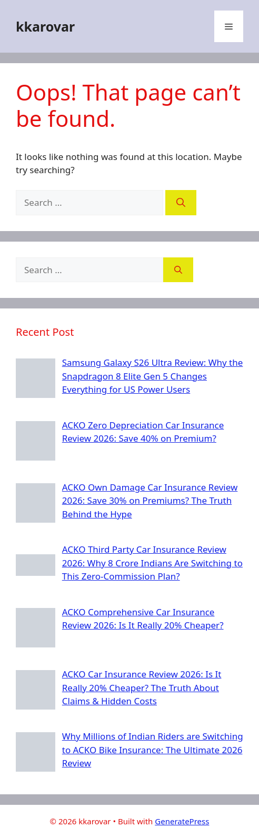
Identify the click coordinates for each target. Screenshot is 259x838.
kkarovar (45, 26)
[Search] (180, 202)
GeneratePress (182, 821)
